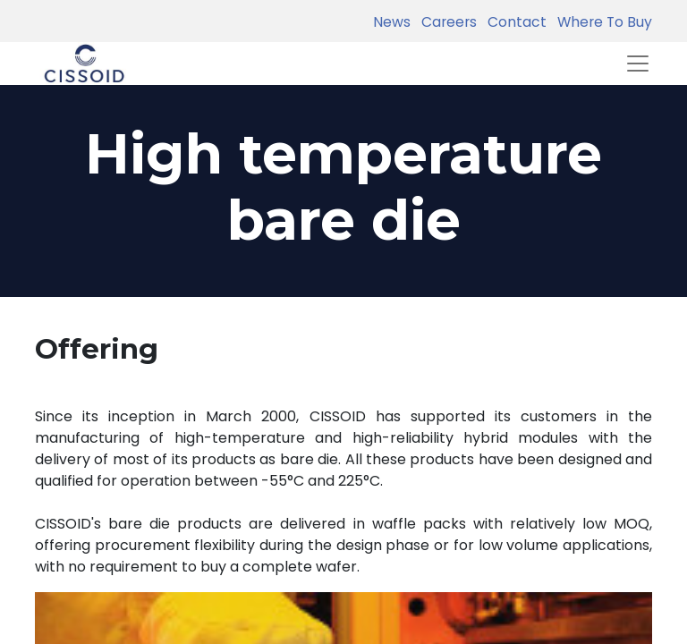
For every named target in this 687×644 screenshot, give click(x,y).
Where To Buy (601, 22)
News (392, 22)
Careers (445, 22)
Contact (513, 22)
